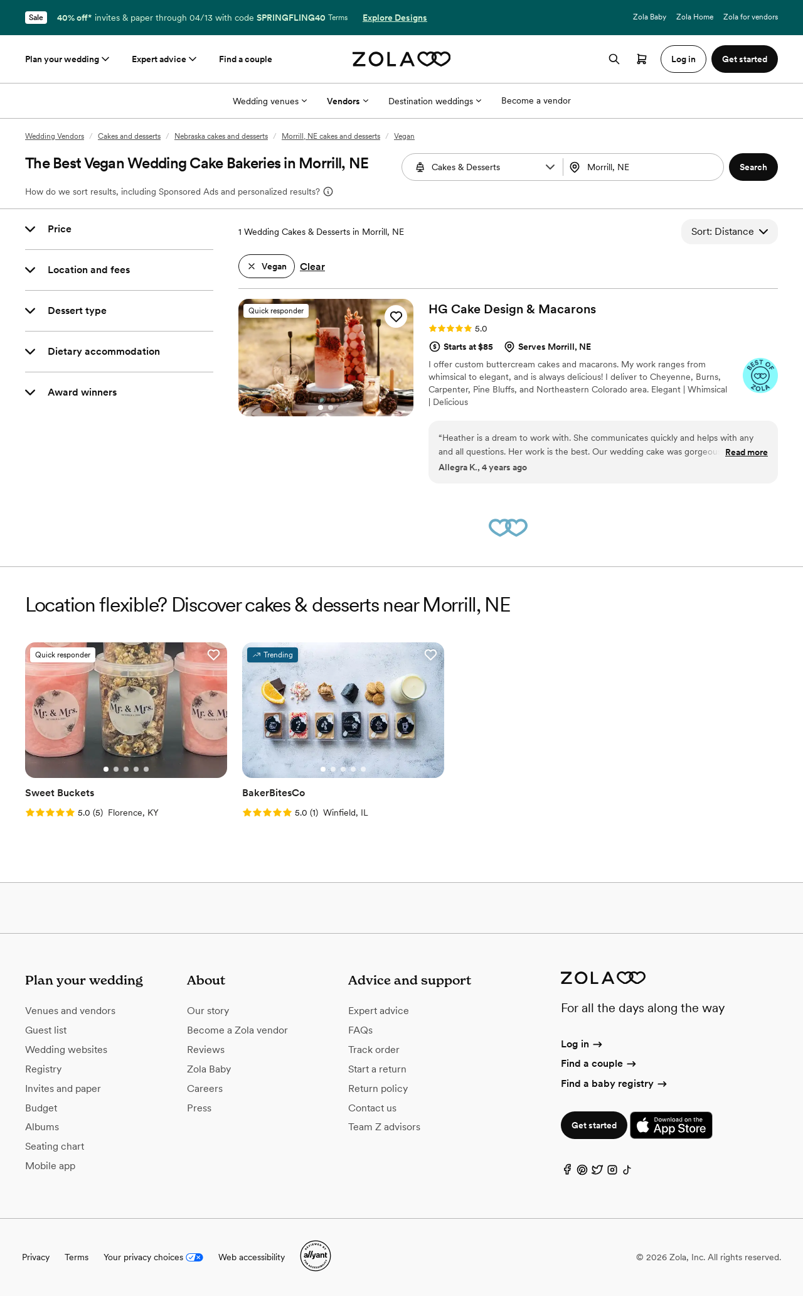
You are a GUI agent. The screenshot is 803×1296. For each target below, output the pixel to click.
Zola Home (694, 17)
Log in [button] (683, 59)
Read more (746, 452)
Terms (338, 17)
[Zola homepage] (402, 59)
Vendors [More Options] (347, 101)
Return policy (378, 1088)
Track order (374, 1050)
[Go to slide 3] (126, 769)
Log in (582, 1044)
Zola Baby (649, 17)
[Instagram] (612, 1173)
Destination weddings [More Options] (434, 101)
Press (199, 1108)
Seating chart (54, 1146)
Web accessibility (251, 1257)
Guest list (45, 1030)
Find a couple (245, 59)
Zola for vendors (750, 17)
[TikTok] (627, 1173)
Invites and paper (63, 1088)
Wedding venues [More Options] (270, 101)
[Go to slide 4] (136, 769)
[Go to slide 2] (331, 407)
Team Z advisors (384, 1127)
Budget (41, 1108)
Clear (312, 267)
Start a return (377, 1069)
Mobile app (50, 1166)
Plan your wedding (68, 59)
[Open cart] (642, 59)
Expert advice (165, 59)
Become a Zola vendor (237, 1030)
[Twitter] (597, 1173)
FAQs (360, 1030)
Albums (42, 1127)
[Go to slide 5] (146, 769)
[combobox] (645, 167)
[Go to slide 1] (321, 407)
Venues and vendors (70, 1011)
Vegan (404, 136)
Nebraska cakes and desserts (221, 136)
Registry (43, 1069)
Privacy (36, 1257)
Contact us (372, 1108)
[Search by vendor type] (483, 167)
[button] (550, 167)
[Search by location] (645, 167)
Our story (208, 1011)
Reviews (206, 1050)
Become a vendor (536, 100)
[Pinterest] (582, 1173)
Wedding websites (66, 1050)
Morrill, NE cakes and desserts (331, 136)
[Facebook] (567, 1173)
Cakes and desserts (129, 136)
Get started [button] (744, 59)
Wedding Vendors (54, 136)
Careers (205, 1088)
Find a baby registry (615, 1083)
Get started (594, 1125)
